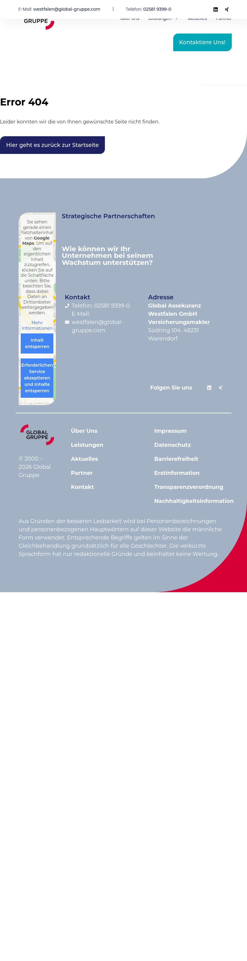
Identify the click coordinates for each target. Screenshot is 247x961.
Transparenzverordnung (189, 487)
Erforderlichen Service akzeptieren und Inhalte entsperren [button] (37, 377)
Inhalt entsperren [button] (37, 343)
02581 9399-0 (157, 9)
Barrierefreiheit (176, 459)
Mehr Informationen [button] (37, 325)
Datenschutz (172, 445)
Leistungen (87, 445)
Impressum (170, 431)
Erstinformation (177, 473)
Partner (82, 473)
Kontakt (82, 487)
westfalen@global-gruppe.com (66, 9)
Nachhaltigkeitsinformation (189, 501)
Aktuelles (84, 459)
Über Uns (84, 431)
